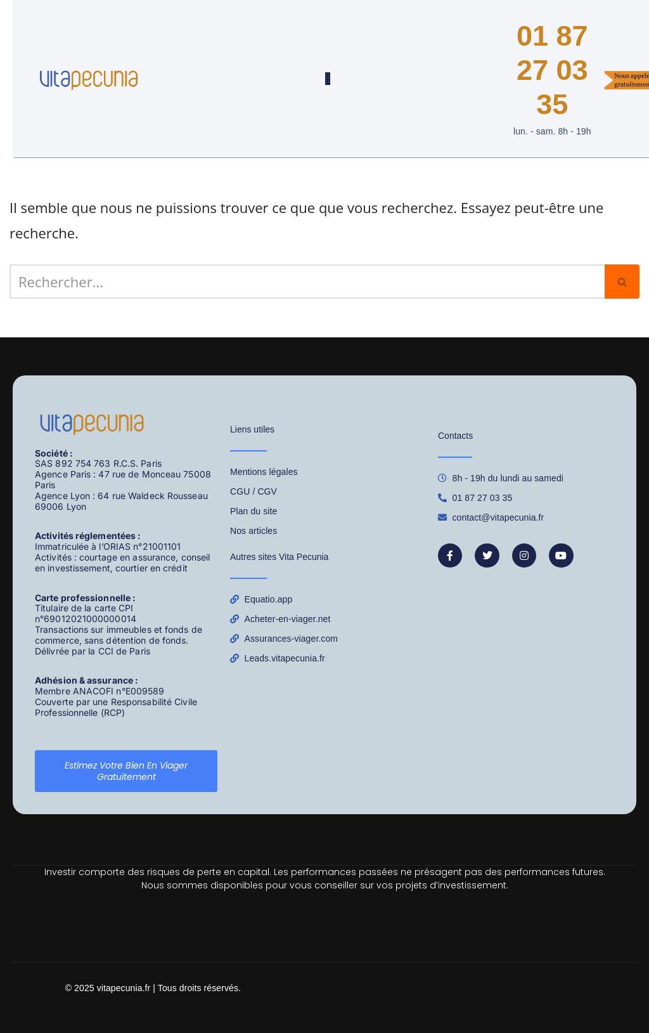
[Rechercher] (307, 281)
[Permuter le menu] (327, 78)
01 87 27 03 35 (552, 70)
